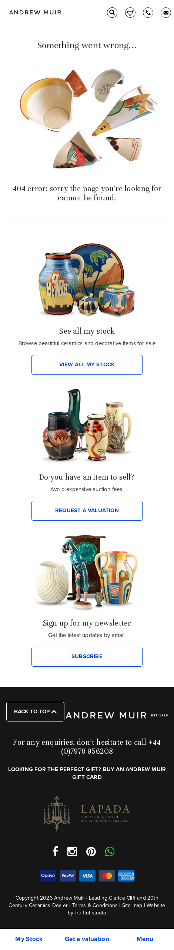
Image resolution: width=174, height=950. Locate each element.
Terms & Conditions (95, 905)
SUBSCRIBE (87, 656)
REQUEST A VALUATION (87, 510)
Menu (145, 939)
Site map (132, 905)
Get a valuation (87, 939)
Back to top (35, 711)
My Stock (29, 939)
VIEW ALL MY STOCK (87, 364)
